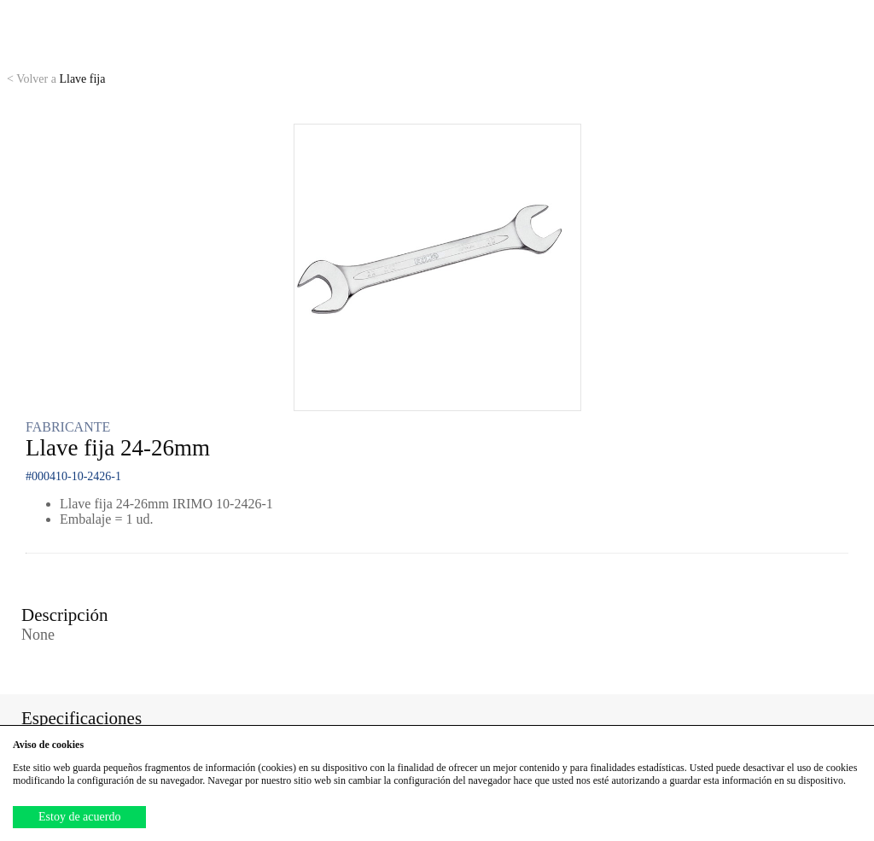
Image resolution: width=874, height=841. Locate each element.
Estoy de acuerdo (79, 816)
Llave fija (56, 78)
